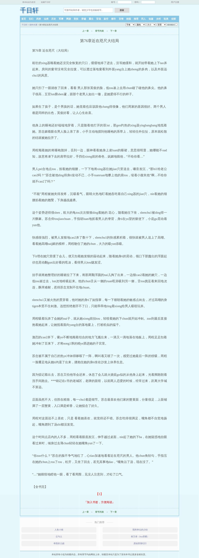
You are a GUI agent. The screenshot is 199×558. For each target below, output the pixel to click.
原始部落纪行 (140, 543)
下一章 (113, 31)
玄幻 (31, 19)
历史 (53, 19)
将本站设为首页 (28, 2)
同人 (143, 19)
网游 (68, 19)
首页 (23, 19)
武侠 (38, 19)
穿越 (83, 19)
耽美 (166, 19)
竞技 (76, 19)
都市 (113, 19)
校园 (128, 19)
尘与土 (59, 536)
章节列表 (99, 31)
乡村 (158, 19)
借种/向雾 (33, 25)
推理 (136, 19)
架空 (106, 19)
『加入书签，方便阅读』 (99, 502)
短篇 (151, 19)
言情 (121, 19)
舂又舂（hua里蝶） (140, 536)
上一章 (85, 31)
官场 (98, 19)
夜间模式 (171, 25)
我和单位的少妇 (140, 530)
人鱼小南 (59, 530)
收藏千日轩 (45, 2)
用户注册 (175, 2)
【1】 (99, 494)
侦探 (173, 19)
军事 (61, 19)
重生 (91, 19)
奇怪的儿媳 (58, 543)
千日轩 (29, 10)
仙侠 (46, 19)
